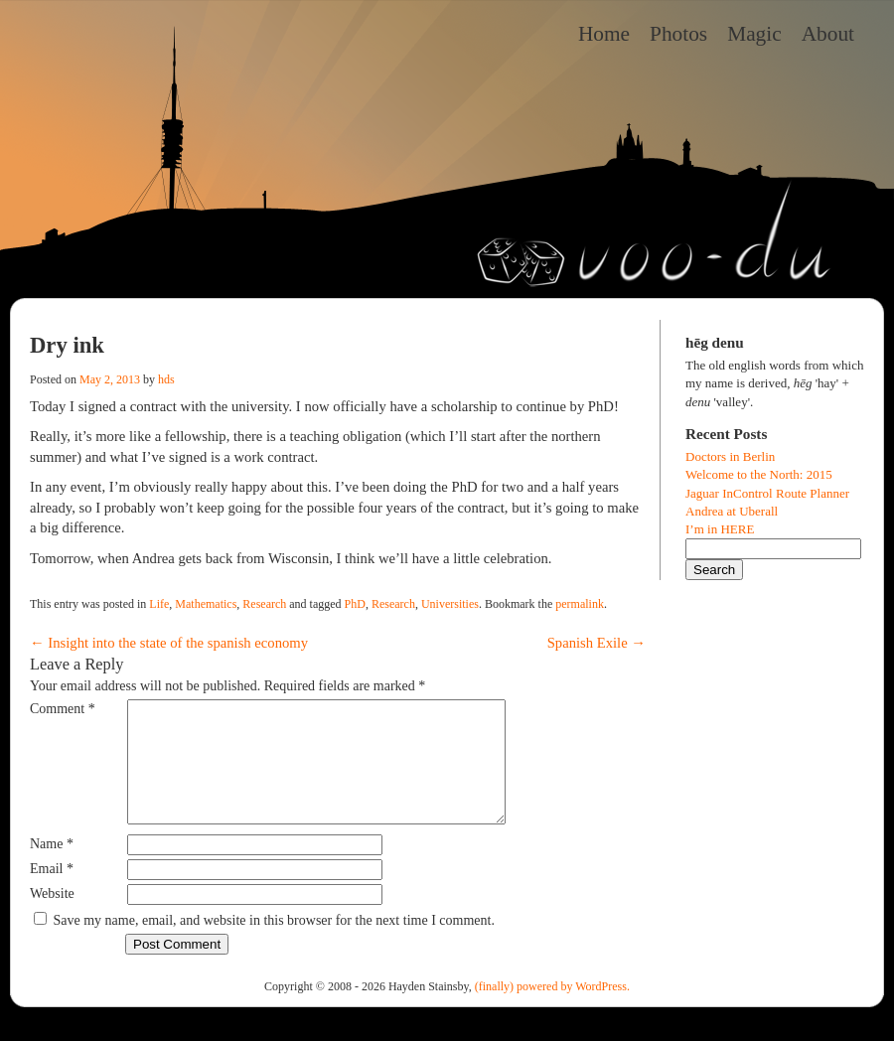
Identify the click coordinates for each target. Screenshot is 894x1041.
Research (264, 604)
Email (52, 892)
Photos (678, 34)
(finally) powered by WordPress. (552, 1010)
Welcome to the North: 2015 (758, 474)
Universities (450, 604)
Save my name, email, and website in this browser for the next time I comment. (274, 944)
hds (166, 379)
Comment (62, 708)
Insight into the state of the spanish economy (169, 643)
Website (52, 917)
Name (52, 867)
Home (604, 34)
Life (159, 604)
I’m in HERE (719, 528)
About (828, 34)
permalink (579, 604)
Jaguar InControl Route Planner (767, 493)
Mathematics (205, 604)
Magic (754, 34)
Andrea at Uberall (731, 511)
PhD (355, 604)
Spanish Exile (596, 643)
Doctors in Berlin (730, 456)
